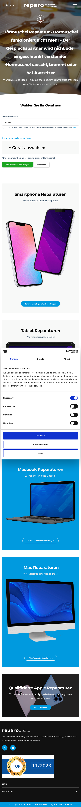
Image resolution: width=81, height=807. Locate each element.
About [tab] (67, 359)
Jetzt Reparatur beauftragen (17, 165)
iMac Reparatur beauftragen (40, 658)
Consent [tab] (14, 359)
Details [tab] (40, 359)
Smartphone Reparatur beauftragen (40, 304)
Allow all (40, 435)
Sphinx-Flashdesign (63, 804)
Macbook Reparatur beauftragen (40, 540)
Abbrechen (41, 165)
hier (74, 127)
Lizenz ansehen (40, 707)
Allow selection (40, 444)
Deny (40, 453)
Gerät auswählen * (10, 116)
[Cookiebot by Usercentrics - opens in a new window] (66, 351)
